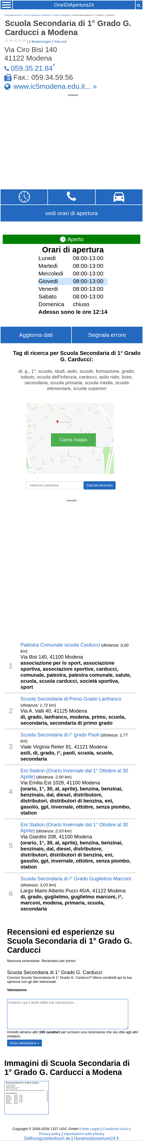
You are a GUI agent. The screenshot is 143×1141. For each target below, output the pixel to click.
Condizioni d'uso (115, 1129)
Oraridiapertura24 (13, 15)
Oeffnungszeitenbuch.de (47, 1138)
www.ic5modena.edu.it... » (55, 86)
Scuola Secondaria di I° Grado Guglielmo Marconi (76, 878)
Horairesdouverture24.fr (96, 1138)
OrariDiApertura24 (74, 5)
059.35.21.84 (32, 68)
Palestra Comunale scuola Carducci (60, 645)
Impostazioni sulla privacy (84, 1134)
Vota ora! (60, 42)
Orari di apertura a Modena (37, 15)
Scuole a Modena (61, 15)
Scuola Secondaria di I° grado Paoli (60, 735)
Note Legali (91, 1129)
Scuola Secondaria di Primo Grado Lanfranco (71, 699)
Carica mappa (73, 439)
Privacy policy (50, 1134)
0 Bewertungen (40, 42)
